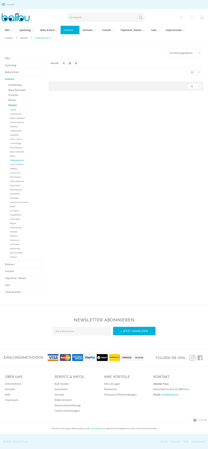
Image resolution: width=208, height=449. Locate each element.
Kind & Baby (15, 85)
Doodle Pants (15, 215)
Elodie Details (16, 227)
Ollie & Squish (16, 189)
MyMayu (14, 236)
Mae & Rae (14, 198)
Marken (12, 105)
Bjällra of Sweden (17, 118)
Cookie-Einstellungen (67, 410)
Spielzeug (10, 65)
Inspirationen (13, 291)
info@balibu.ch (170, 394)
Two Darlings (15, 143)
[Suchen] (141, 17)
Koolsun (13, 257)
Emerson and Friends (19, 202)
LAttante (14, 126)
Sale (7, 285)
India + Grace (16, 139)
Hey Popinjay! (16, 147)
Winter (12, 100)
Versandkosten (96, 428)
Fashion (9, 79)
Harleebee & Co (17, 160)
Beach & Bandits (17, 151)
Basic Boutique (16, 90)
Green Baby (15, 219)
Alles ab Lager (112, 383)
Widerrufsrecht (63, 400)
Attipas (13, 223)
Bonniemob (15, 248)
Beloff (12, 206)
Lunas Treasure (16, 164)
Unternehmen (13, 383)
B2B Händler (62, 383)
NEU (7, 58)
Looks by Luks (16, 114)
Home (164, 441)
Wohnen (10, 264)
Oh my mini (15, 172)
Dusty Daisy (15, 185)
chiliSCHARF (200, 420)
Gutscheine (61, 389)
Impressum (11, 400)
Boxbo (12, 156)
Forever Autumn (17, 122)
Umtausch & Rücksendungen (120, 394)
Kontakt (11, 4)
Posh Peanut (15, 177)
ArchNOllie (15, 194)
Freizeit (9, 271)
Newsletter (110, 389)
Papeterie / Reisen (15, 278)
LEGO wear (15, 244)
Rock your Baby (16, 252)
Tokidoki (13, 231)
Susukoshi (14, 135)
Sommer (13, 95)
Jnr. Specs (14, 210)
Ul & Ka (13, 109)
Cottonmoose (16, 130)
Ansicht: (54, 63)
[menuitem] (109, 19)
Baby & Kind (12, 72)
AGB (7, 394)
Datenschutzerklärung (68, 405)
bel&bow (13, 168)
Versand (59, 394)
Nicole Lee (14, 240)
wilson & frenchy (17, 181)
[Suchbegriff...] (106, 17)
